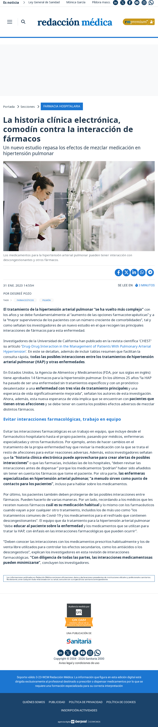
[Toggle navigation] (9, 22)
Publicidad (57, 702)
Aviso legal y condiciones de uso (79, 663)
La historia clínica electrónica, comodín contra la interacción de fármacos (68, 129)
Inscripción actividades (79, 710)
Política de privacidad (85, 702)
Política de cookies (121, 702)
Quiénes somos (34, 702)
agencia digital (64, 722)
